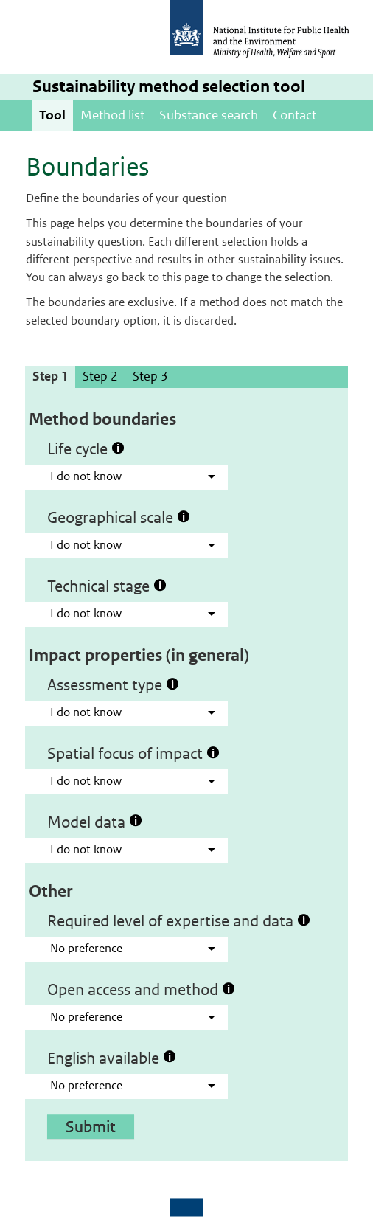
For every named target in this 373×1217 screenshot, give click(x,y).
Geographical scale (118, 517)
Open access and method (141, 989)
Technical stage (107, 585)
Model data (94, 821)
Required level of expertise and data (178, 920)
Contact (294, 115)
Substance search (208, 115)
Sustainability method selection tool (168, 87)
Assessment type (113, 684)
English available (111, 1057)
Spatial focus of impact (133, 753)
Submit (91, 1126)
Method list (112, 115)
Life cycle (86, 448)
